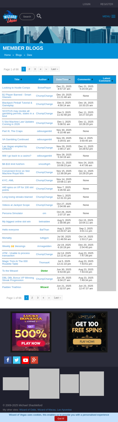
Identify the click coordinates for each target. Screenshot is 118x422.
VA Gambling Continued (15, 139)
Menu (109, 16)
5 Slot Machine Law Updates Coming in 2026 (18, 123)
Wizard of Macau (46, 409)
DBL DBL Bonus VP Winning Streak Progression (18, 279)
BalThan (44, 229)
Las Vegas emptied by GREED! (14, 147)
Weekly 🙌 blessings (13, 246)
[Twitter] (16, 360)
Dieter (44, 270)
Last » (54, 69)
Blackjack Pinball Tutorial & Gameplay (17, 104)
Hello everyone (10, 229)
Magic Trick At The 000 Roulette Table (15, 262)
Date (29, 55)
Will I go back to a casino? (16, 155)
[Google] (34, 360)
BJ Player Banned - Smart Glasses (16, 95)
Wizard (44, 287)
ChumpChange (44, 95)
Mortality (7, 237)
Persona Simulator (12, 213)
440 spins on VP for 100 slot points (17, 188)
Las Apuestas (64, 409)
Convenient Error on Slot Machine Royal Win (16, 172)
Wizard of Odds (27, 409)
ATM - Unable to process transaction (16, 254)
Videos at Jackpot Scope (16, 205)
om (44, 213)
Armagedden (44, 246)
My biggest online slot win (16, 221)
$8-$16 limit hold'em (13, 164)
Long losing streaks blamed (17, 196)
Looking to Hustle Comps (16, 87)
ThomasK (44, 262)
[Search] (39, 17)
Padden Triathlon (11, 287)
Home (7, 55)
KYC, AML (8, 180)
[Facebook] (8, 360)
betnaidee (44, 221)
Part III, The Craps (12, 131)
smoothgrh (44, 164)
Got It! (61, 418)
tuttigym (44, 237)
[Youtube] (25, 360)
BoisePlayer (44, 87)
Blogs (19, 55)
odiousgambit (44, 131)
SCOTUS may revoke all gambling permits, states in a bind (18, 113)
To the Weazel (10, 270)
